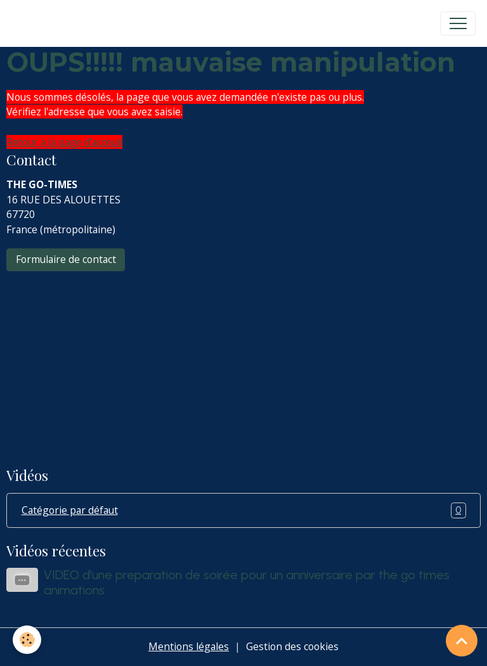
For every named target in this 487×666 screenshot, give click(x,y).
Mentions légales (188, 646)
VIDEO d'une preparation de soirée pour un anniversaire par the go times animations (247, 582)
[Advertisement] (243, 361)
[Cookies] (27, 639)
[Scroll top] (461, 640)
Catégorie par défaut (244, 511)
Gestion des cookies (292, 646)
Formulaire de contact (66, 259)
